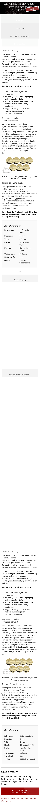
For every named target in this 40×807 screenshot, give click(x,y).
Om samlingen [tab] (20, 26)
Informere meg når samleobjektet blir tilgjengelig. (18, 799)
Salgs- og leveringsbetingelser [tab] (20, 34)
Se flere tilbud (20, 791)
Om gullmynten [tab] (20, 19)
